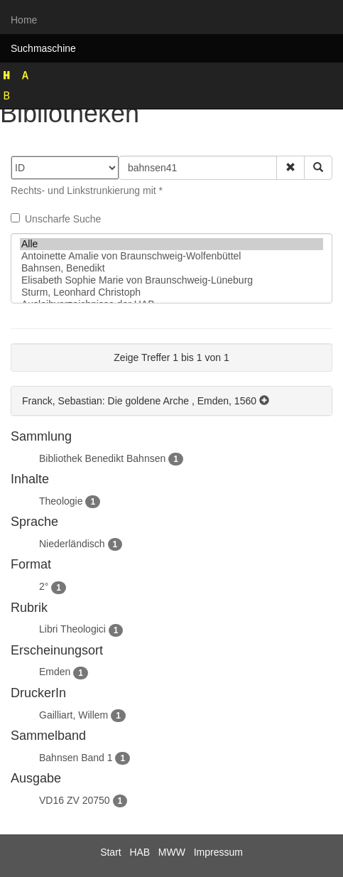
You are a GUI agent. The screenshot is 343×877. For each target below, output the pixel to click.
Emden (54, 671)
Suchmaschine (43, 48)
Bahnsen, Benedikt (171, 268)
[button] (290, 168)
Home (24, 20)
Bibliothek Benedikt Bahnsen (102, 458)
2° (43, 586)
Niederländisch (72, 543)
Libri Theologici (72, 629)
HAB (139, 852)
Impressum (218, 852)
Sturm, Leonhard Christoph (171, 292)
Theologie (61, 501)
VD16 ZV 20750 (74, 800)
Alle (171, 244)
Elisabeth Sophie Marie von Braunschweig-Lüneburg (171, 280)
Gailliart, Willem (73, 715)
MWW (171, 852)
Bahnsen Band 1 (76, 757)
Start (110, 852)
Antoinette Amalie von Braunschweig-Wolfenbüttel (171, 256)
